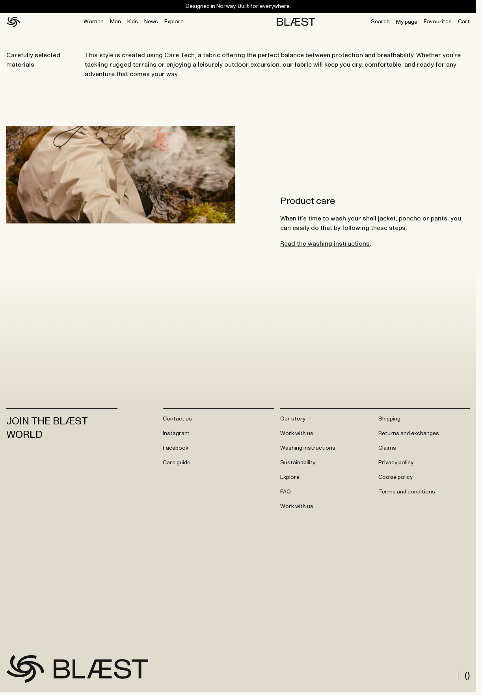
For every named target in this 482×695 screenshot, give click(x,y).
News (151, 21)
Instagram (176, 433)
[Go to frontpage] (25, 669)
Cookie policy (395, 477)
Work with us (296, 433)
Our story (292, 419)
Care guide (176, 462)
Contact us (177, 419)
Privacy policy (395, 462)
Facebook (175, 448)
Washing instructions (307, 448)
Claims (387, 448)
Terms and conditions (406, 492)
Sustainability (297, 462)
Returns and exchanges (408, 433)
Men (115, 21)
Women (94, 21)
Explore (174, 21)
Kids (132, 21)
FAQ (285, 492)
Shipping (389, 419)
